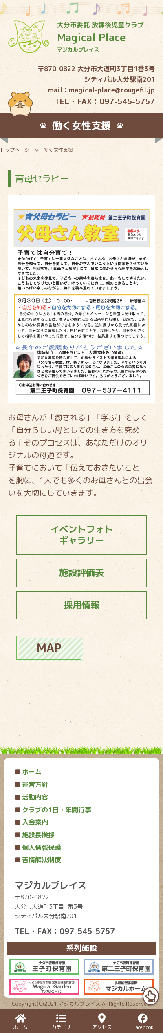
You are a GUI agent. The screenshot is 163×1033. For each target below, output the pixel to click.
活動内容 (31, 797)
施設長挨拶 (35, 834)
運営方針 (31, 784)
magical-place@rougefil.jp (112, 89)
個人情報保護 (38, 847)
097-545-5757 (127, 101)
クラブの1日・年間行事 (53, 809)
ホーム (28, 771)
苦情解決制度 (38, 859)
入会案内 (31, 822)
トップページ (14, 149)
